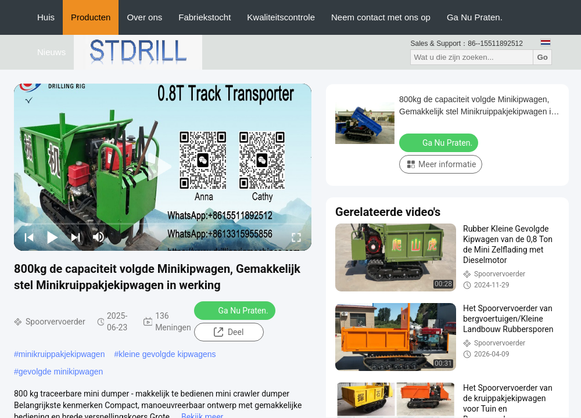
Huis (46, 17)
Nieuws (51, 52)
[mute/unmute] (98, 237)
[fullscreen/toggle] (296, 237)
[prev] (29, 237)
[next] (75, 237)
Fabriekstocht (204, 17)
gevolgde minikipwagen (61, 371)
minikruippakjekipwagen (62, 354)
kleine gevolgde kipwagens (167, 354)
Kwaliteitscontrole (281, 17)
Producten (90, 17)
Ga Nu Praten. (475, 17)
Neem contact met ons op (381, 17)
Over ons (144, 17)
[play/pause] (52, 237)
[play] (162, 167)
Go (542, 57)
